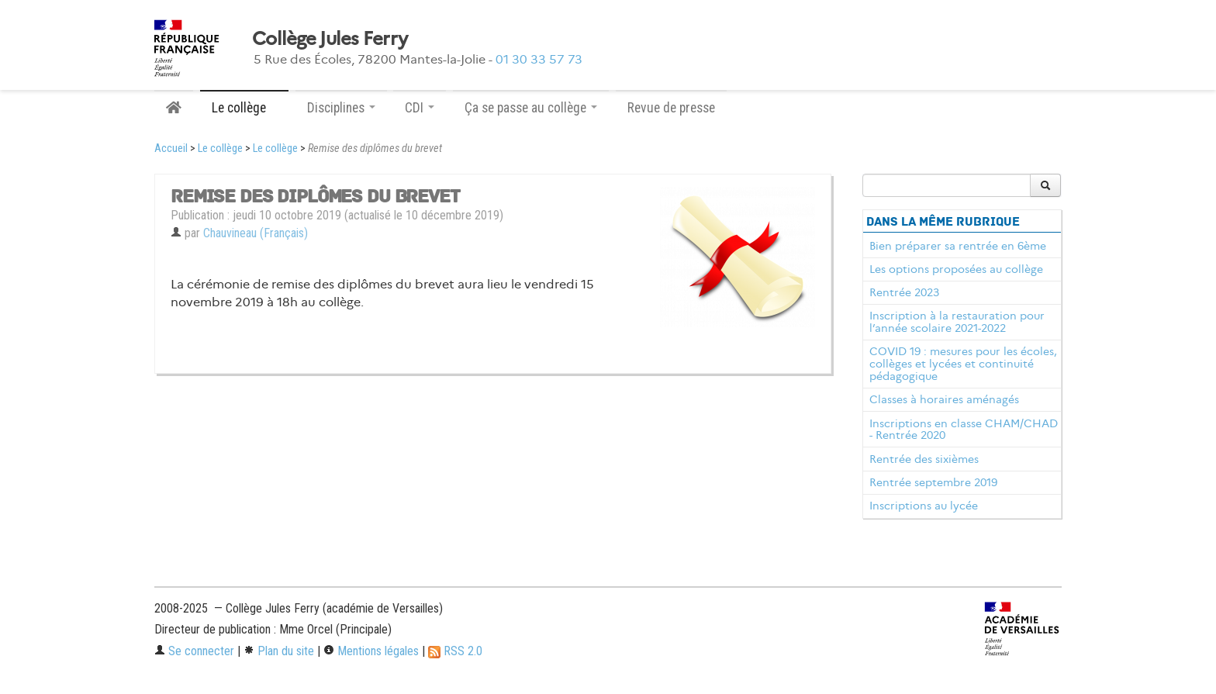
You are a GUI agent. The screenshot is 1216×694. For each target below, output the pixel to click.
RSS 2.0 (455, 651)
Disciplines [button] (341, 108)
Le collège (220, 148)
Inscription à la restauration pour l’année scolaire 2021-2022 (957, 322)
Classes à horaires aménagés (944, 399)
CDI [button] (419, 108)
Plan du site (279, 651)
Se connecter (194, 651)
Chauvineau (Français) (255, 233)
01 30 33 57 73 (539, 59)
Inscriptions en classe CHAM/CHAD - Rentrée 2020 (963, 429)
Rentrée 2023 (904, 292)
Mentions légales (371, 651)
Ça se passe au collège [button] (531, 108)
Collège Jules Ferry (329, 39)
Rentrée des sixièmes (924, 459)
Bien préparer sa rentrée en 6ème (957, 246)
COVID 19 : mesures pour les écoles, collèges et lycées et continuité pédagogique (963, 363)
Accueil (171, 148)
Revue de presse (671, 108)
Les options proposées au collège (956, 269)
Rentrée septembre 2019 (933, 482)
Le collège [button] (244, 108)
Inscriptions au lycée (923, 506)
